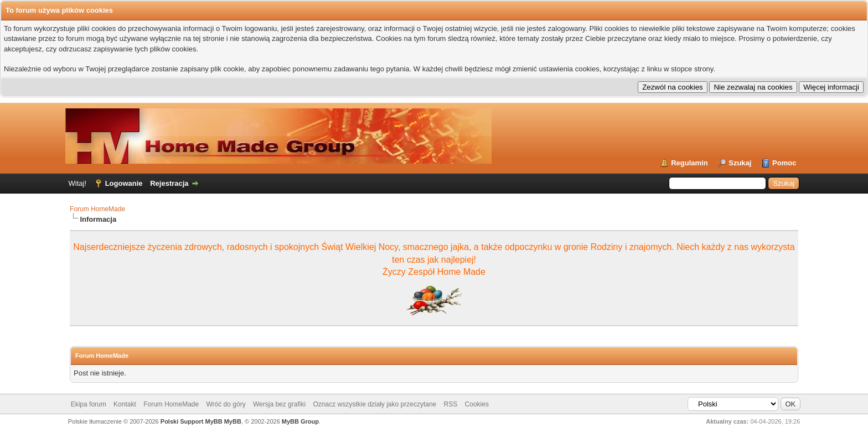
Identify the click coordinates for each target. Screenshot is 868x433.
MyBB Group (300, 421)
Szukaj (739, 163)
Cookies (477, 404)
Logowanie (124, 183)
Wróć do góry (226, 404)
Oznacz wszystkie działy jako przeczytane (374, 404)
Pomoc (784, 163)
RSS (451, 404)
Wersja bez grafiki (279, 404)
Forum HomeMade (97, 209)
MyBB (232, 421)
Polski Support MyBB (192, 421)
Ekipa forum (88, 404)
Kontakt (124, 404)
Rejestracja (169, 183)
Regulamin (689, 163)
